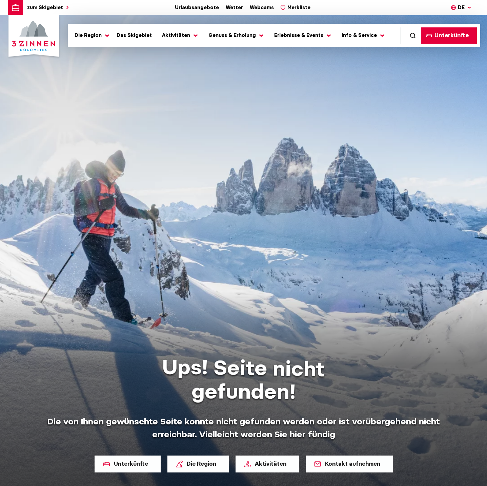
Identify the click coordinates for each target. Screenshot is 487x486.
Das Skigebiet (134, 35)
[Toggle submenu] (90, 35)
